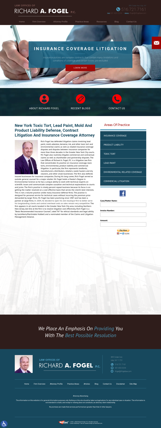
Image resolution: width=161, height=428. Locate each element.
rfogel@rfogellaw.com (138, 13)
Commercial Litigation (116, 181)
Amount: (104, 220)
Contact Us (131, 21)
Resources (102, 21)
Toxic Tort (109, 153)
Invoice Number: (107, 210)
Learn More (80, 68)
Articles (87, 384)
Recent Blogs (80, 102)
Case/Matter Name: (108, 200)
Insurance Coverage (115, 135)
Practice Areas (82, 21)
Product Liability (114, 144)
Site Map (133, 384)
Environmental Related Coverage (123, 172)
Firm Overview (39, 21)
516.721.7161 (133, 9)
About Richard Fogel (44, 102)
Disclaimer (120, 384)
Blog (117, 21)
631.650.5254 (120, 368)
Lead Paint (110, 162)
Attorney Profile (60, 21)
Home (22, 21)
